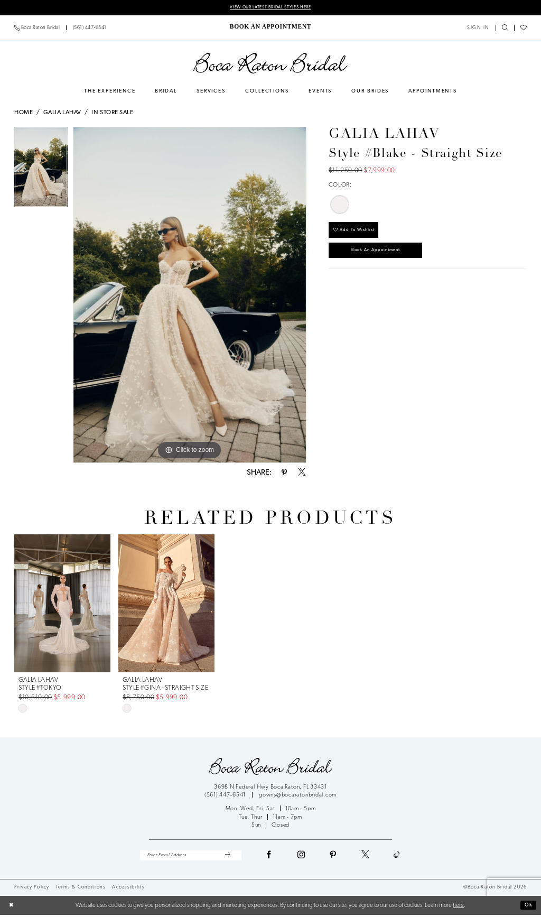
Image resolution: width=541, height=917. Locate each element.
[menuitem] (60, 29)
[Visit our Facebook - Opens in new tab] (269, 856)
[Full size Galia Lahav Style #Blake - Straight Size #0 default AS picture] (189, 295)
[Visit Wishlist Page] (523, 29)
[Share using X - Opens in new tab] (301, 473)
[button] (478, 29)
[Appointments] (270, 27)
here (458, 907)
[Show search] (505, 29)
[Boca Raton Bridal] (270, 63)
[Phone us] (60, 29)
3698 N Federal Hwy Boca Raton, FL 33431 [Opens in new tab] (270, 788)
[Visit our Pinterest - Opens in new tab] (333, 856)
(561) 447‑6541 (225, 796)
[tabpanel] (41, 170)
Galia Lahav (62, 113)
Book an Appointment (384, 256)
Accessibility (128, 889)
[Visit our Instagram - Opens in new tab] (301, 856)
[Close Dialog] (12, 908)
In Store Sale (112, 113)
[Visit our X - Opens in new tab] (365, 856)
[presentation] (62, 604)
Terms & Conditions (80, 889)
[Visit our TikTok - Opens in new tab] (397, 856)
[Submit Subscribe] (226, 856)
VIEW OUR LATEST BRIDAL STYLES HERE (270, 7)
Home (23, 113)
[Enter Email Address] (190, 857)
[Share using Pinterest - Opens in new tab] (284, 474)
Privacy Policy (31, 889)
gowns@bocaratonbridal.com (298, 796)
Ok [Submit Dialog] (527, 907)
